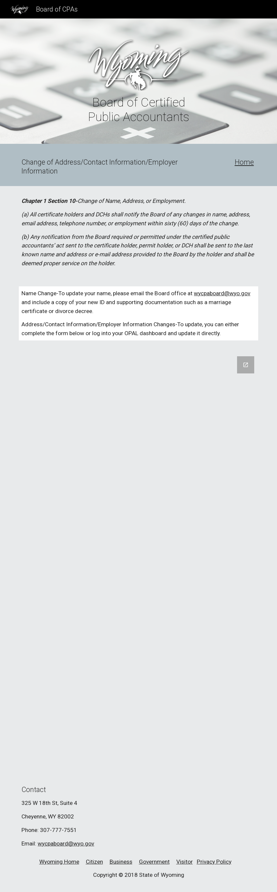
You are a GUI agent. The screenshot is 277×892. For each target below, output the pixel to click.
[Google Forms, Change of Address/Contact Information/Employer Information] (138, 560)
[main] (138, 109)
